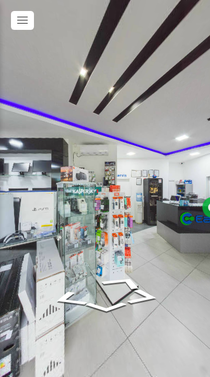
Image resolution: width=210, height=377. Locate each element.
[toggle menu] (22, 20)
